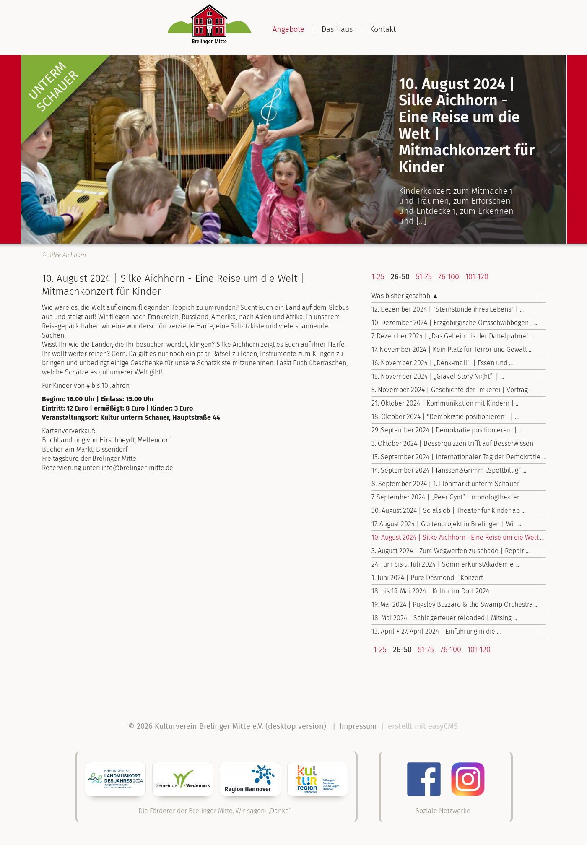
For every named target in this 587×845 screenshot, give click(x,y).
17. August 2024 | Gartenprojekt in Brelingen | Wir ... (446, 524)
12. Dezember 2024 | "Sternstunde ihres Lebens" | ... (447, 309)
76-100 (448, 276)
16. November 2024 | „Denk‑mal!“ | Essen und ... (442, 363)
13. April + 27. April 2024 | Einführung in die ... (436, 631)
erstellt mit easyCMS (424, 726)
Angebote (288, 29)
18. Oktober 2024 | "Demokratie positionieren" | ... (445, 417)
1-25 (377, 276)
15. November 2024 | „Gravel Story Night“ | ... (437, 376)
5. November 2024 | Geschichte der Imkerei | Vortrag (449, 390)
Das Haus (337, 29)
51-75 (424, 276)
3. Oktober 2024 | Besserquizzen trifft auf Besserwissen (452, 443)
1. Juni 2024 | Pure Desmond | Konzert (427, 578)
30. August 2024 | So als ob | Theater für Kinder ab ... (448, 511)
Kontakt (383, 29)
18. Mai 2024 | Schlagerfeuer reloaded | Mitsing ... (444, 618)
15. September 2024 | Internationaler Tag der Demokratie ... (458, 457)
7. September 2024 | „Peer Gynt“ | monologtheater (445, 497)
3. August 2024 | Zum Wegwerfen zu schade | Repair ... (450, 551)
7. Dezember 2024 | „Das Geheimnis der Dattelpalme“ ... (452, 336)
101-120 (476, 276)
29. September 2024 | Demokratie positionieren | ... (446, 430)
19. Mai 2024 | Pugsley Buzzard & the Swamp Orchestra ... (454, 604)
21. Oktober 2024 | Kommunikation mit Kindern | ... (445, 403)
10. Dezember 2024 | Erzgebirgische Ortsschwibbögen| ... (454, 323)
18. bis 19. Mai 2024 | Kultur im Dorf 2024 (430, 591)
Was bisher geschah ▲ (405, 296)
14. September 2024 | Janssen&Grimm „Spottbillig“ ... (448, 470)
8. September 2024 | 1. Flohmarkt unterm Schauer (445, 484)
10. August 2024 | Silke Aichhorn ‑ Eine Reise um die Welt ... (457, 537)
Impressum (358, 726)
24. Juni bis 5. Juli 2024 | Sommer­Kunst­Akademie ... (445, 564)
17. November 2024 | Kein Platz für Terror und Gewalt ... (451, 350)
